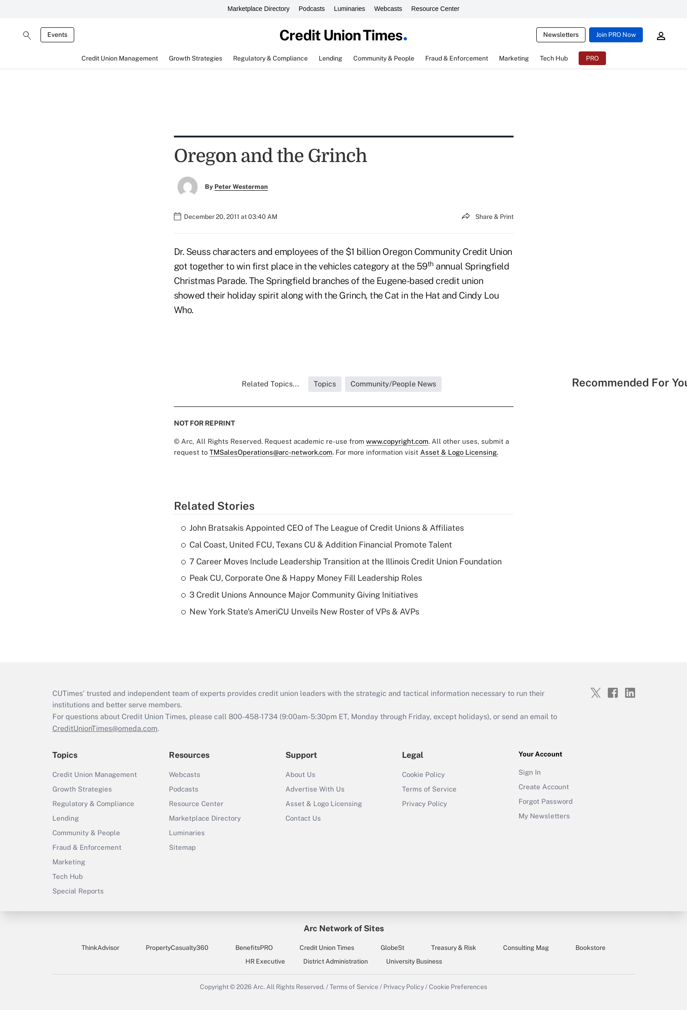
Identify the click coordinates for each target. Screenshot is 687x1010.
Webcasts (388, 8)
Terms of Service (429, 789)
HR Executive (265, 961)
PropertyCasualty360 (177, 947)
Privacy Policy (424, 803)
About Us (300, 774)
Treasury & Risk (453, 947)
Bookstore (590, 947)
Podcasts (312, 8)
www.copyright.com (397, 441)
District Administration (335, 961)
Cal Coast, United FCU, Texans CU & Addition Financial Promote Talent (316, 544)
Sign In (530, 772)
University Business (414, 961)
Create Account (544, 787)
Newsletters (561, 34)
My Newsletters (544, 816)
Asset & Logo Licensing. (459, 452)
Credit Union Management (94, 774)
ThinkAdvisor (100, 947)
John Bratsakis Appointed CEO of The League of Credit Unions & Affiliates (322, 528)
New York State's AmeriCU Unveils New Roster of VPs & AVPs (300, 611)
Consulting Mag (526, 947)
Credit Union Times (327, 947)
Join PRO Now (616, 34)
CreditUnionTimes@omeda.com (105, 728)
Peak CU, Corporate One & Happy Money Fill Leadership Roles (301, 578)
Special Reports (78, 891)
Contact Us (303, 818)
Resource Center (435, 8)
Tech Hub (67, 876)
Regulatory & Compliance (93, 803)
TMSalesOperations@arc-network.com (270, 452)
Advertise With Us (315, 789)
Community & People (86, 833)
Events (57, 34)
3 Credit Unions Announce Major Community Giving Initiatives (299, 594)
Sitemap (182, 847)
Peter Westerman (241, 186)
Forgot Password (546, 801)
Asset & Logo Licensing (323, 803)
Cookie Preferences (458, 986)
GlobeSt (392, 947)
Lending (65, 818)
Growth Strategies (82, 789)
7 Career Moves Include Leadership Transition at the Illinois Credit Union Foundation (341, 561)
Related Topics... (270, 384)
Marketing (68, 862)
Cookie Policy (423, 774)
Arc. (259, 986)
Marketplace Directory (259, 8)
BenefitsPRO (254, 947)
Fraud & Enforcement (87, 847)
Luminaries (349, 8)
